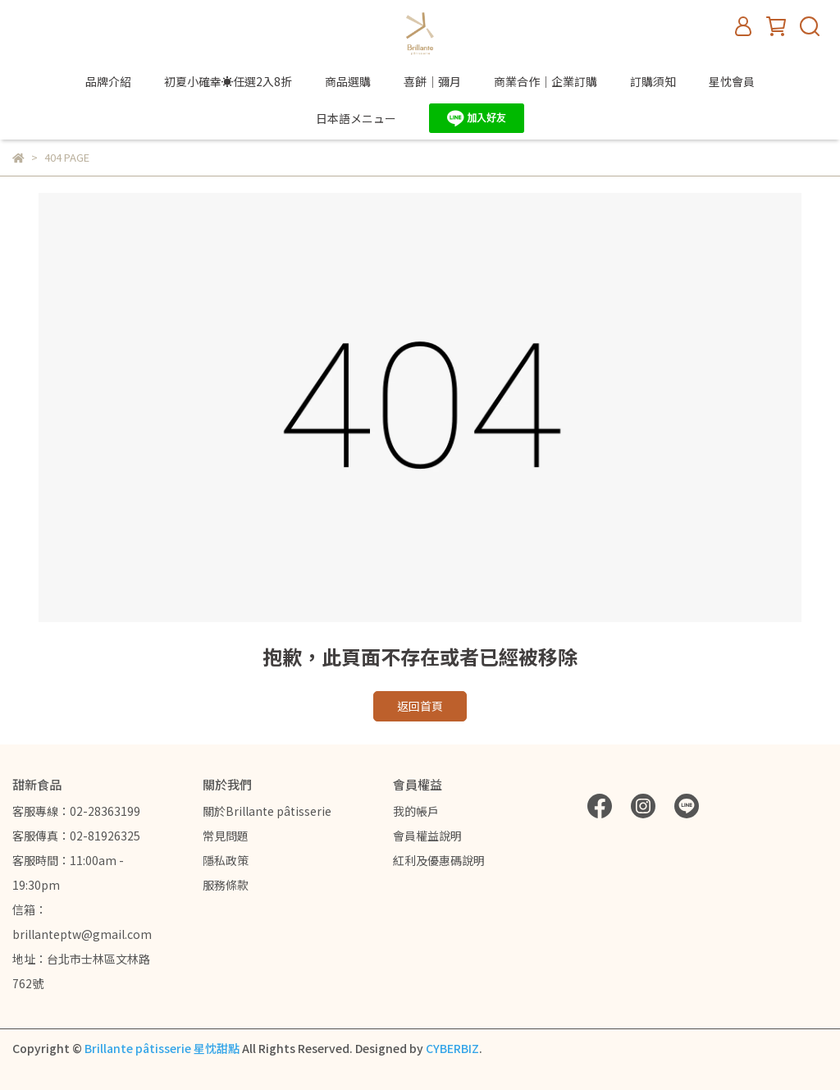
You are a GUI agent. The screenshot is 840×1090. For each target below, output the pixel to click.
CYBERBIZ (452, 1048)
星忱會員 (732, 81)
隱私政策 (226, 860)
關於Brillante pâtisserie (267, 811)
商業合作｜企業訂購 (545, 81)
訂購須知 (653, 81)
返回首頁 (420, 706)
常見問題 (226, 835)
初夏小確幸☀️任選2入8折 (228, 81)
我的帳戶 (416, 811)
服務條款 (226, 885)
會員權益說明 (427, 835)
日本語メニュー (356, 118)
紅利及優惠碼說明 (439, 860)
